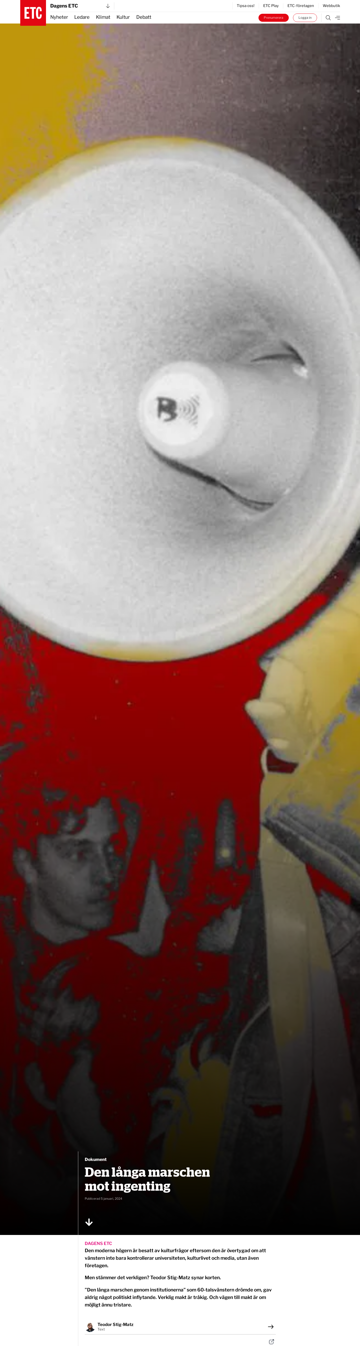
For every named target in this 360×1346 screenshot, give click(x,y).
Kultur (123, 17)
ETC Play (271, 6)
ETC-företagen (301, 6)
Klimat (103, 17)
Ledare (82, 17)
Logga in (305, 18)
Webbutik (331, 6)
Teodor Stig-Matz (116, 1324)
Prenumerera (273, 18)
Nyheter (59, 17)
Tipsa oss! (245, 6)
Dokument (96, 1159)
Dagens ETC (80, 6)
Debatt (143, 17)
